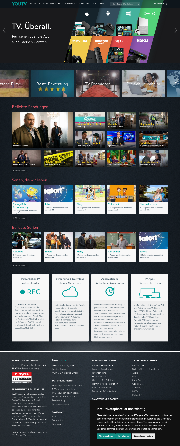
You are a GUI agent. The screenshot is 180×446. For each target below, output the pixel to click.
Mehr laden (20, 170)
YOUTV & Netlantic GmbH (65, 372)
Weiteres (87, 4)
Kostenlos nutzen (60, 403)
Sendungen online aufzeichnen (67, 385)
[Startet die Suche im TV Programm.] (125, 4)
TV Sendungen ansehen (63, 389)
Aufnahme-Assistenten (103, 365)
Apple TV (136, 372)
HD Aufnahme (99, 376)
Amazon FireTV (139, 365)
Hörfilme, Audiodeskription (105, 383)
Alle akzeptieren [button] (106, 436)
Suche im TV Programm (63, 396)
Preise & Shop (59, 400)
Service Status (59, 369)
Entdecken (34, 4)
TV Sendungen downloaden (65, 392)
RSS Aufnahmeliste (101, 387)
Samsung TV (138, 387)
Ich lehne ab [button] (123, 436)
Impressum (57, 423)
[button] (166, 4)
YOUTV (19, 4)
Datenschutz (58, 420)
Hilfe (103, 4)
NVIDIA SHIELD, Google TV (145, 369)
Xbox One (137, 380)
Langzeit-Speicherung (102, 369)
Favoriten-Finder (100, 372)
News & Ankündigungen (63, 365)
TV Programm (49, 4)
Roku (134, 376)
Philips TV (136, 394)
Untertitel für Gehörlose (104, 380)
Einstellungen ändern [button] (143, 436)
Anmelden (159, 4)
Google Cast (138, 383)
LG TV (135, 391)
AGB (54, 416)
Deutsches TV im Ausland (104, 391)
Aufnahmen (67, 4)
